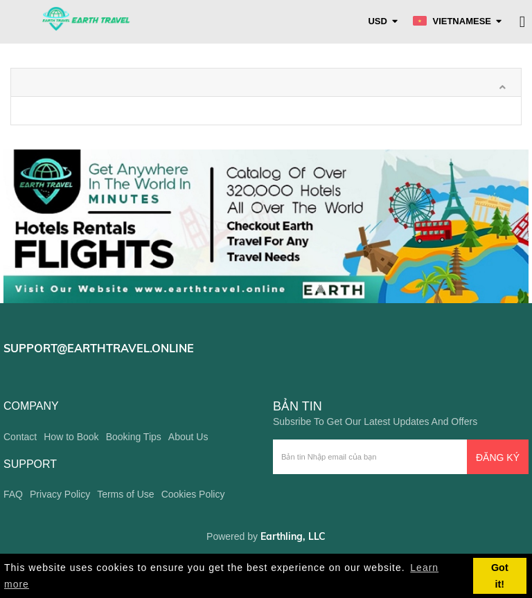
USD (377, 21)
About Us (188, 436)
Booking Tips (133, 436)
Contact (20, 436)
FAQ (13, 494)
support (30, 464)
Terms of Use (125, 494)
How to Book (71, 436)
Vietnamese (452, 21)
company (31, 406)
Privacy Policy (60, 494)
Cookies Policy (193, 494)
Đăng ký (498, 457)
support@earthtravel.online (98, 348)
